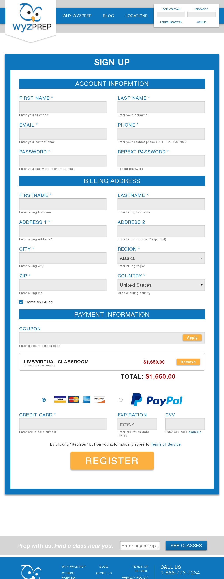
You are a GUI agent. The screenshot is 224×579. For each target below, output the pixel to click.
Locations (137, 16)
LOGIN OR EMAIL (171, 9)
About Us (104, 573)
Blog (108, 16)
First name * (36, 98)
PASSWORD (201, 9)
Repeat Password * (143, 151)
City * (26, 248)
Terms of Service (166, 444)
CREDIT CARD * (37, 414)
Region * (129, 248)
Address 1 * (34, 222)
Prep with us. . (65, 545)
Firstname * (35, 195)
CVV (170, 414)
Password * (34, 151)
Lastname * (133, 195)
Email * (28, 124)
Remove (188, 362)
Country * (131, 275)
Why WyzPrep (77, 16)
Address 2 (131, 222)
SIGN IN (202, 21)
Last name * (134, 98)
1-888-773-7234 (180, 573)
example (195, 431)
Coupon (30, 328)
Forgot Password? (171, 21)
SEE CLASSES (186, 545)
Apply (192, 337)
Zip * (25, 275)
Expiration (132, 414)
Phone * (128, 124)
